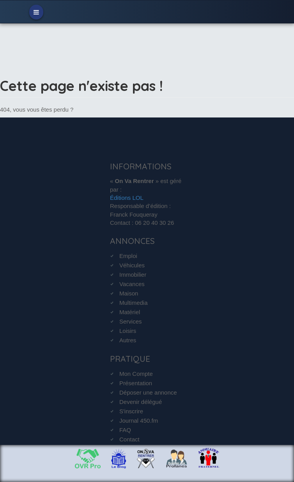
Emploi (128, 256)
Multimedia (133, 302)
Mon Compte (136, 373)
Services (130, 321)
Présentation (135, 383)
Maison (128, 293)
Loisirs (127, 330)
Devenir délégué (140, 401)
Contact (129, 439)
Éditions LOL (126, 197)
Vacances (132, 284)
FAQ (125, 430)
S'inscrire (131, 411)
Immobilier (132, 274)
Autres (127, 340)
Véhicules (132, 265)
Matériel (129, 312)
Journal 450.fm (138, 420)
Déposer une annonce (148, 392)
